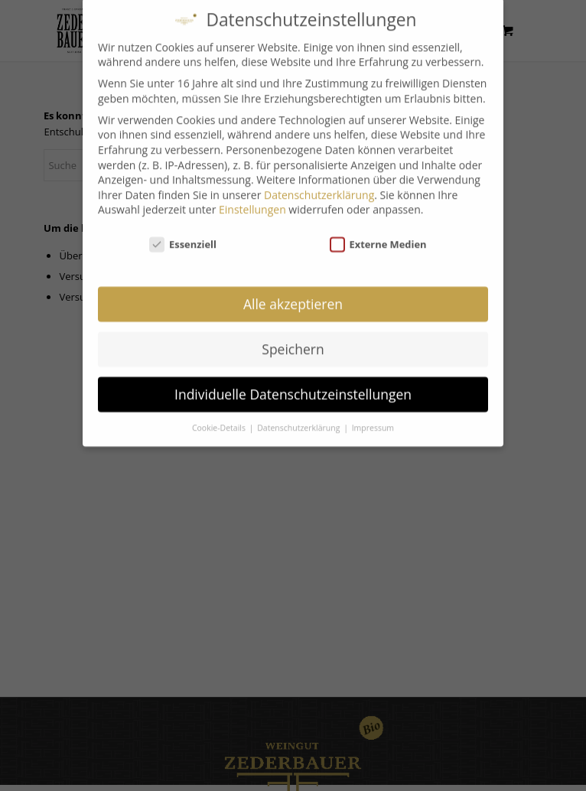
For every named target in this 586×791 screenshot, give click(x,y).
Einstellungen (252, 200)
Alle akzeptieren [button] (293, 294)
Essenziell (182, 235)
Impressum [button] (373, 418)
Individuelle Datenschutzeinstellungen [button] (293, 385)
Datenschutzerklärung (319, 185)
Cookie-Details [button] (220, 418)
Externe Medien (378, 235)
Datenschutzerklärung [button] (299, 418)
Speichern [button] (293, 339)
